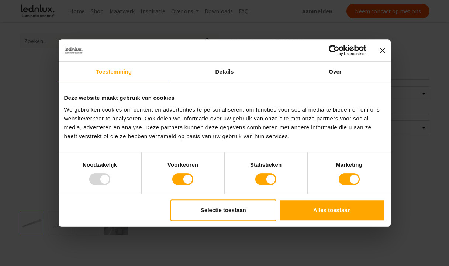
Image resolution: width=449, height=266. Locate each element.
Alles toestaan (332, 210)
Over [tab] (335, 71)
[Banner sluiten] (382, 50)
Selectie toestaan (223, 210)
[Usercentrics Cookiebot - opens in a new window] (334, 50)
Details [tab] (224, 71)
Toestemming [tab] (114, 71)
